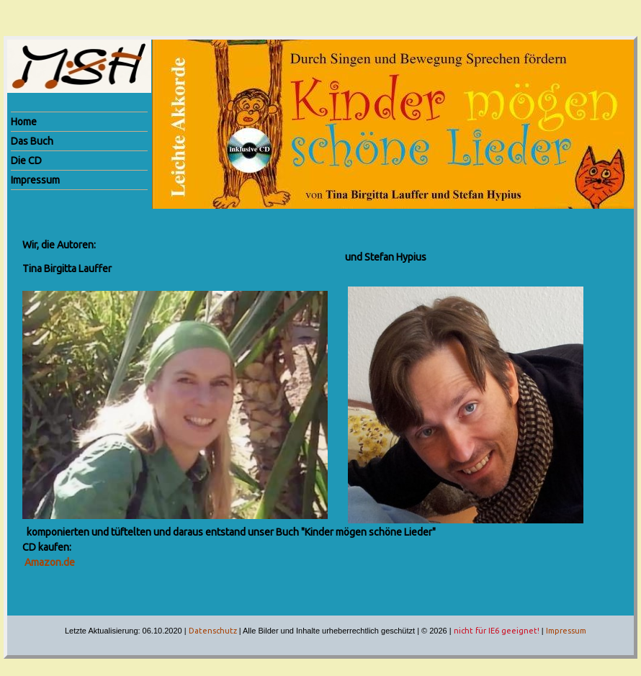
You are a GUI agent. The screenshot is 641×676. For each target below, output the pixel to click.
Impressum (566, 630)
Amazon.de (49, 562)
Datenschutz (213, 630)
